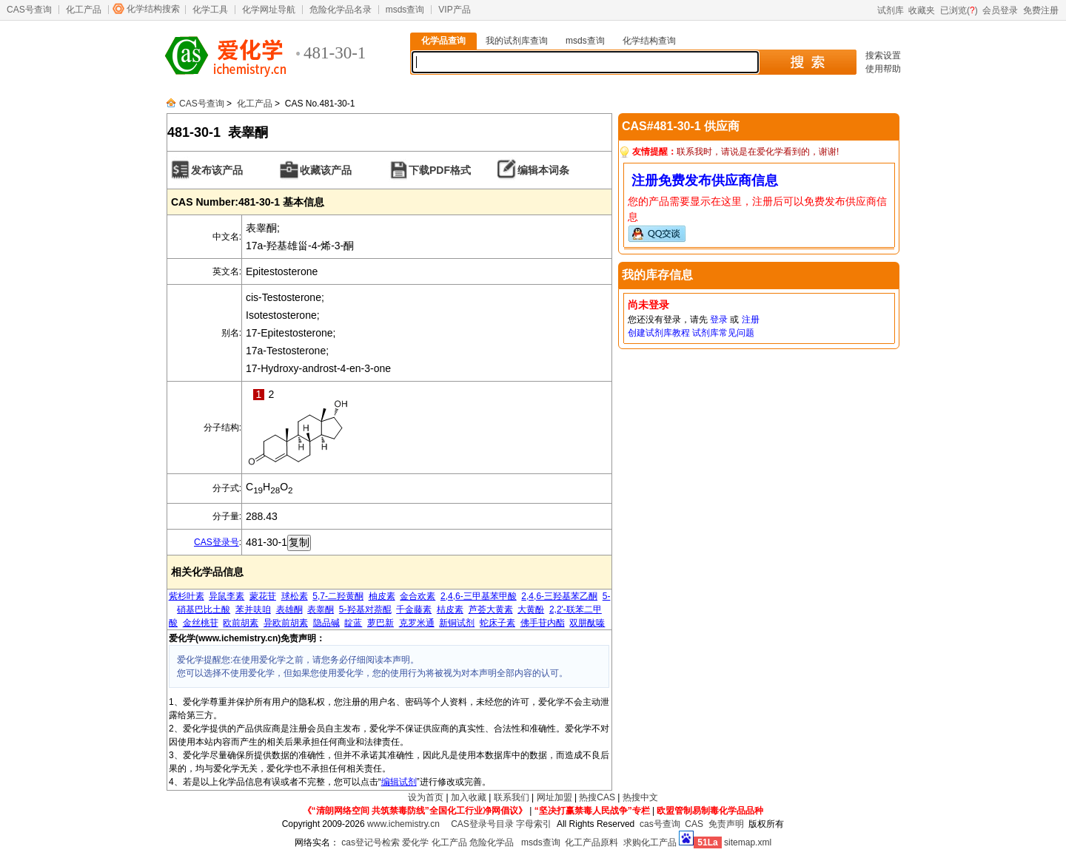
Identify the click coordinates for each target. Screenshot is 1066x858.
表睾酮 (320, 609)
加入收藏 (468, 797)
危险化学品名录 (340, 9)
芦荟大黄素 (491, 609)
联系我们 (511, 797)
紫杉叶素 (186, 596)
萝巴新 (380, 623)
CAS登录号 (216, 542)
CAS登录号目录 (482, 824)
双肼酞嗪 (587, 623)
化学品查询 (443, 41)
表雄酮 (289, 609)
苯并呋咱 (253, 609)
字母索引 (534, 824)
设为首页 (425, 797)
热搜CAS (597, 797)
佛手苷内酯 (542, 623)
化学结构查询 (649, 41)
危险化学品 (491, 842)
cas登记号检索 (370, 842)
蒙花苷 (262, 596)
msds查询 (405, 9)
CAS (694, 824)
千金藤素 (414, 609)
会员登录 (1000, 10)
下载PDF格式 (440, 170)
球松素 (294, 596)
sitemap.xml (747, 842)
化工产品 (83, 9)
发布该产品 (217, 170)
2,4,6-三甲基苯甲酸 (478, 596)
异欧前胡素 (286, 623)
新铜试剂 (457, 623)
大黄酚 (530, 609)
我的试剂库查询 (517, 41)
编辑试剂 (399, 782)
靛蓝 (353, 623)
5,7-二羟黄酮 (337, 596)
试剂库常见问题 (723, 333)
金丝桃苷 (200, 623)
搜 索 (807, 62)
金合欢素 (417, 596)
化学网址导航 (268, 9)
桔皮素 (450, 609)
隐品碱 (326, 623)
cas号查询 (660, 824)
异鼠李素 (226, 596)
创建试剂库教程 (659, 333)
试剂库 (890, 10)
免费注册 (1041, 10)
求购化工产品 (650, 842)
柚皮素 (382, 596)
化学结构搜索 (153, 9)
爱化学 (415, 842)
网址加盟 (554, 797)
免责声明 (726, 824)
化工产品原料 (591, 842)
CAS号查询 (29, 9)
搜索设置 (883, 55)
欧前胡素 (240, 623)
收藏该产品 (326, 170)
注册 (751, 319)
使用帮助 (883, 69)
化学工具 (210, 9)
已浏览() (959, 10)
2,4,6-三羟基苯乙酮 (559, 596)
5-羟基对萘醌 (365, 609)
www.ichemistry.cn (403, 824)
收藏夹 (921, 10)
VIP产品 (454, 9)
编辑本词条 (543, 170)
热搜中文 (640, 797)
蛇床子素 (497, 623)
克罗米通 (417, 623)
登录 (719, 319)
